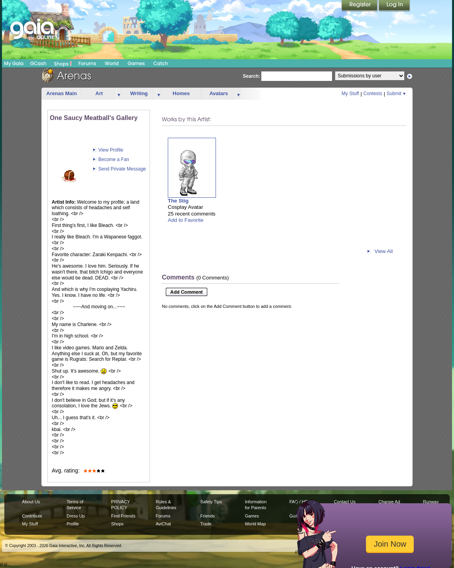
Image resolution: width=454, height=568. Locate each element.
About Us (31, 501)
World (112, 63)
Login (394, 6)
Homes (181, 93)
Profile (73, 523)
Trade (205, 523)
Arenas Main (61, 93)
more (118, 93)
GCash (38, 63)
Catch (161, 63)
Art (99, 93)
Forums (87, 63)
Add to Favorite (185, 220)
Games (136, 63)
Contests (373, 93)
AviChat (163, 523)
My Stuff (350, 93)
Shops (63, 63)
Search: (251, 76)
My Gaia (13, 63)
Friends (207, 516)
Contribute (32, 516)
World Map (255, 523)
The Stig (178, 201)
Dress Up (76, 516)
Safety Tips (211, 501)
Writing (139, 93)
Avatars (218, 93)
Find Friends (123, 516)
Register (360, 6)
